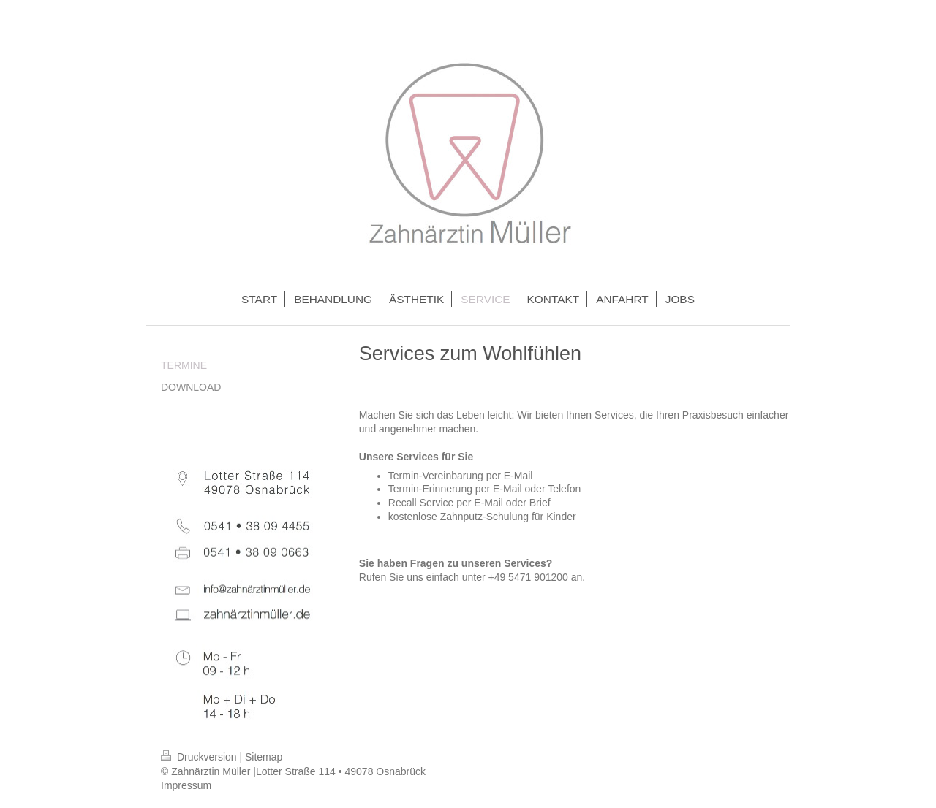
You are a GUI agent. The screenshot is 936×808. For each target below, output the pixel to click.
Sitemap (263, 757)
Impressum (186, 785)
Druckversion (200, 757)
